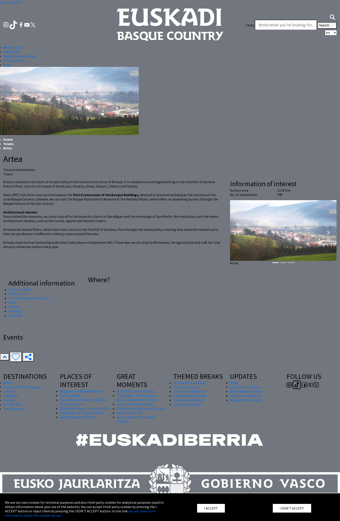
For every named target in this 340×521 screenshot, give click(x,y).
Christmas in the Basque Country (141, 408)
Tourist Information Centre (28, 298)
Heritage (15, 311)
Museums (15, 315)
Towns (8, 144)
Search (327, 25)
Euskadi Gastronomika (190, 396)
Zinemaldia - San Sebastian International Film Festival (137, 397)
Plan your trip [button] (13, 60)
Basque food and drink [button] (19, 56)
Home (8, 139)
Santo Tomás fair (129, 413)
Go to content (10, 2)
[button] (332, 17)
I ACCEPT (211, 508)
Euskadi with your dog (189, 383)
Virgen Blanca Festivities (135, 404)
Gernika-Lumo (14, 408)
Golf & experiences (187, 404)
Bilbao (8, 383)
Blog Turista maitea (245, 387)
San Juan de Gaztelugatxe (22, 387)
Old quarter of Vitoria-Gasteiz (82, 413)
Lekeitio (9, 391)
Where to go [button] (12, 47)
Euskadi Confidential (188, 400)
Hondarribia (12, 404)
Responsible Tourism (245, 400)
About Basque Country (246, 391)
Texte (250, 25)
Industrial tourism (186, 387)
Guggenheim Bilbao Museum (81, 391)
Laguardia (10, 396)
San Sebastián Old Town (77, 417)
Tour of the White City (189, 391)
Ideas (12, 302)
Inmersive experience (245, 396)
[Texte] (286, 25)
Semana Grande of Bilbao (135, 391)
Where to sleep (19, 289)
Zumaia (8, 400)
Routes (13, 307)
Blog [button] (6, 65)
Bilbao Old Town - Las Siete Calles (85, 408)
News (234, 383)
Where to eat (18, 294)
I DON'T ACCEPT (292, 508)
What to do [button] (11, 52)
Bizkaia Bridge (70, 395)
